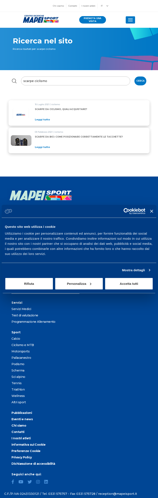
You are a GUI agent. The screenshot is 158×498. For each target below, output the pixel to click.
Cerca (140, 80)
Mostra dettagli (133, 270)
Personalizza (79, 283)
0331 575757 (57, 494)
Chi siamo (58, 5)
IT (102, 5)
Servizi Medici (21, 309)
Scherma (17, 370)
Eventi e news (22, 419)
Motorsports (20, 351)
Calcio (15, 339)
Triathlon (18, 389)
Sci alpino (18, 377)
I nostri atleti (88, 5)
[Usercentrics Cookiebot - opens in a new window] (126, 211)
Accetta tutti (129, 283)
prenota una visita (92, 20)
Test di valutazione (24, 315)
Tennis (16, 383)
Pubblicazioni (21, 413)
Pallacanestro (21, 358)
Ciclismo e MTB (22, 345)
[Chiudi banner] (151, 211)
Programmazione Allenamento (33, 322)
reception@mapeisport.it (117, 494)
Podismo (17, 364)
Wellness (18, 396)
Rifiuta (29, 283)
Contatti (72, 5)
